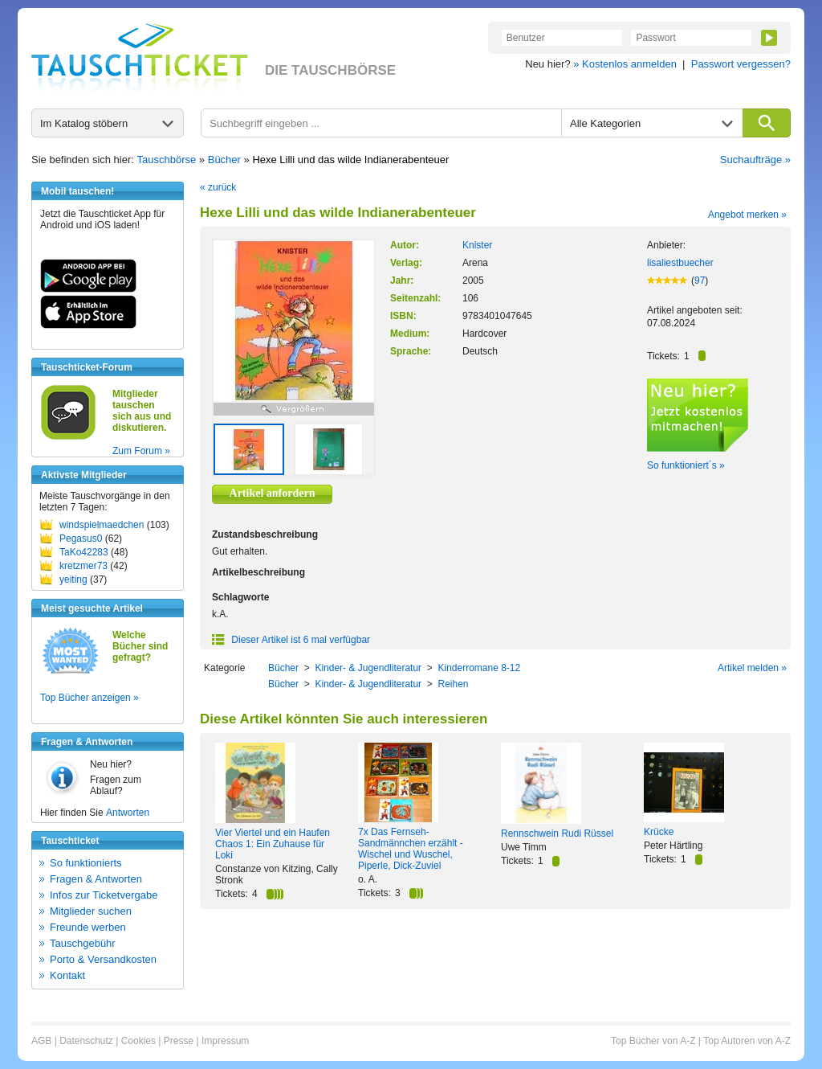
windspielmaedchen (101, 524)
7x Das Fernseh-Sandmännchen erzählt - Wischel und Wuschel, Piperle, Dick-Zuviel (410, 848)
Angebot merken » (747, 214)
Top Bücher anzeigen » (89, 697)
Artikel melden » (752, 668)
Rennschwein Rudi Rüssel (557, 833)
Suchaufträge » (755, 160)
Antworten (127, 812)
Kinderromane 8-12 (478, 668)
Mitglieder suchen (91, 911)
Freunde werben (88, 927)
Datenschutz (86, 1040)
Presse (178, 1040)
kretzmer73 (83, 565)
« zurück (218, 187)
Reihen (452, 684)
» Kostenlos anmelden (625, 64)
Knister (477, 245)
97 (699, 280)
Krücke (658, 832)
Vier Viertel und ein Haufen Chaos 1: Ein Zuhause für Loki (272, 844)
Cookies (138, 1040)
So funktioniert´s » (686, 465)
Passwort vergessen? (741, 64)
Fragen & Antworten (96, 879)
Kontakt (67, 975)
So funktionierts (86, 863)
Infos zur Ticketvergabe (103, 895)
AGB (41, 1040)
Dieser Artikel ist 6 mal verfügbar (291, 639)
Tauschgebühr (83, 943)
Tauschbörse (167, 160)
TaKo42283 (83, 552)
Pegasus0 (80, 538)
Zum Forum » (141, 451)
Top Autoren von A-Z (747, 1040)
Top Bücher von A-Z (653, 1040)
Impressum (225, 1040)
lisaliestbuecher (680, 262)
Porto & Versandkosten (103, 959)
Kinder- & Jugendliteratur (368, 668)
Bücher (224, 160)
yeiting (73, 579)
